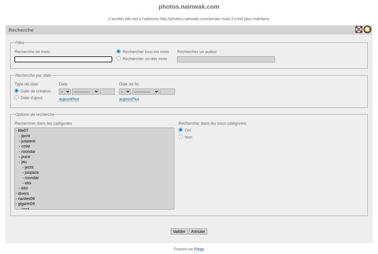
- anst (94, 209)
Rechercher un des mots (141, 58)
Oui (184, 130)
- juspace (94, 141)
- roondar (94, 151)
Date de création (32, 91)
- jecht (94, 136)
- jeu (94, 161)
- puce (94, 156)
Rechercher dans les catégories (94, 165)
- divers (94, 193)
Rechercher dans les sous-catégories (212, 123)
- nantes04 (94, 198)
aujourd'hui (69, 99)
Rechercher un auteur (226, 55)
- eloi (94, 183)
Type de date (26, 84)
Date (63, 84)
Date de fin (129, 84)
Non (185, 137)
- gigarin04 (94, 203)
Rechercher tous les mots (142, 51)
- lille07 (94, 130)
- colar (94, 146)
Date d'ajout (28, 97)
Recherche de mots (63, 55)
